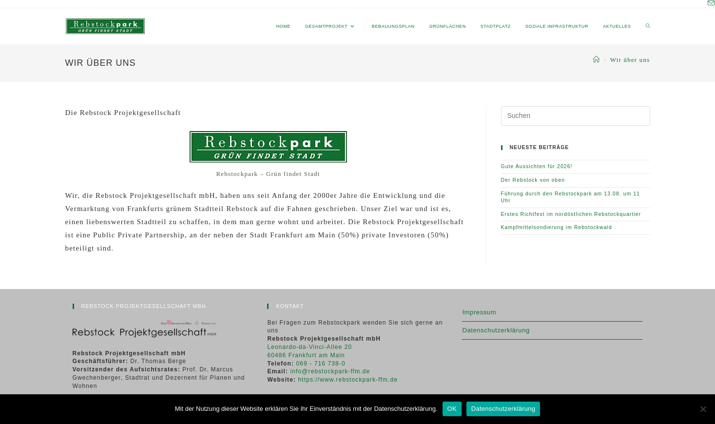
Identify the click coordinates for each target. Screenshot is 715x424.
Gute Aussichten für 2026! (537, 166)
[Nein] (703, 409)
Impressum (479, 312)
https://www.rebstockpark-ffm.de (348, 379)
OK (452, 408)
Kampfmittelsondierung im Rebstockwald (556, 227)
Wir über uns (630, 59)
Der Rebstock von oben (533, 180)
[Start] (596, 59)
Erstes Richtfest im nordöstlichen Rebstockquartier (571, 214)
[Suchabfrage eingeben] (575, 116)
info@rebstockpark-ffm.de (330, 371)
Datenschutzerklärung (495, 330)
